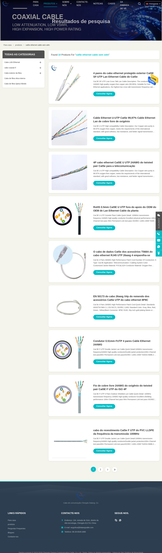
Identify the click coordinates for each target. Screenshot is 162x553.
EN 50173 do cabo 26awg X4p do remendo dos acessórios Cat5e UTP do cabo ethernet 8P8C (121, 298)
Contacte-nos (13, 537)
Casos (111, 4)
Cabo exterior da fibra (13, 73)
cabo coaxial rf (10, 68)
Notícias (98, 4)
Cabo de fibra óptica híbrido (15, 84)
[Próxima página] (107, 469)
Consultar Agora (104, 94)
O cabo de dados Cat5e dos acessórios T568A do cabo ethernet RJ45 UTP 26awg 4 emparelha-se (123, 253)
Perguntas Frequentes (17, 529)
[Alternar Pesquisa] (139, 4)
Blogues (11, 533)
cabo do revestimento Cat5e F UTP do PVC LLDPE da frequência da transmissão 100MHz (123, 432)
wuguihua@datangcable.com (82, 527)
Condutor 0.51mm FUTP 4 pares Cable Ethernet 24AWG (121, 343)
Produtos (49, 4)
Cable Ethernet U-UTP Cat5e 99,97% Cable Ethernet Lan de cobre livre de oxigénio (124, 119)
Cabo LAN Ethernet (12, 62)
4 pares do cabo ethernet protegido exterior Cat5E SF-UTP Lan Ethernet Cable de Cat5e (123, 75)
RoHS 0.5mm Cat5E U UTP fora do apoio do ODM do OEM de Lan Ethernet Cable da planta (124, 209)
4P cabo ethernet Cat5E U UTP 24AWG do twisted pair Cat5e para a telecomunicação (123, 164)
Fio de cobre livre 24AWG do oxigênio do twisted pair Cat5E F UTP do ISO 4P (122, 387)
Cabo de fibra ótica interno (14, 78)
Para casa (8, 45)
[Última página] (114, 469)
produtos (18, 45)
